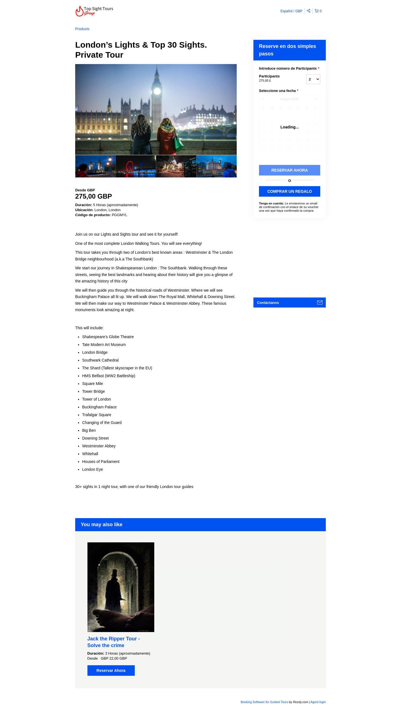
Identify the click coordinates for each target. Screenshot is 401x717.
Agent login (318, 702)
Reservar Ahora (111, 670)
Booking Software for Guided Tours (265, 702)
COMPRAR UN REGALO (289, 191)
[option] (95, 166)
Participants (275, 78)
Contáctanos (268, 303)
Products (82, 29)
